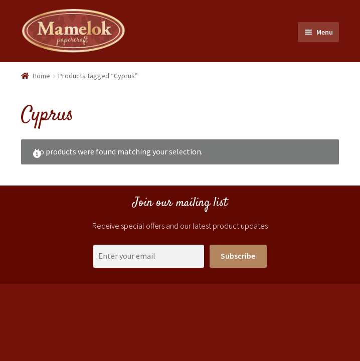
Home (41, 75)
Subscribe (238, 256)
